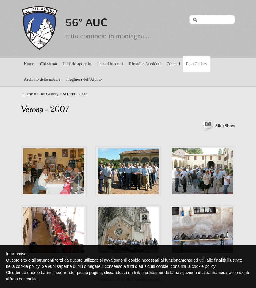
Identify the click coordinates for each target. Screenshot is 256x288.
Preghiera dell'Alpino (84, 79)
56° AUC (86, 22)
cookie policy (203, 266)
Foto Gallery (196, 64)
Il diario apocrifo (77, 64)
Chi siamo (48, 64)
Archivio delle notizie (42, 79)
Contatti (173, 64)
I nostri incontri (110, 64)
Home (29, 64)
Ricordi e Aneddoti (145, 64)
